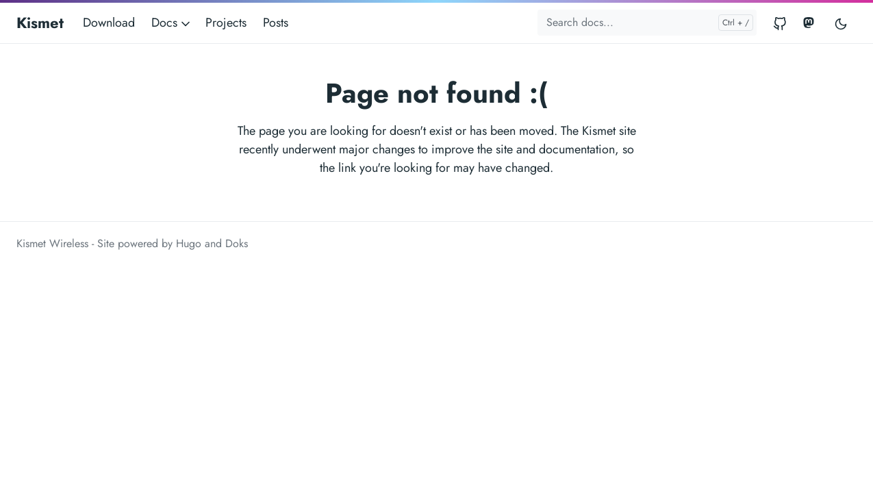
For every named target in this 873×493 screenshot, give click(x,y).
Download (109, 22)
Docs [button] (171, 22)
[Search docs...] (647, 23)
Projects (225, 22)
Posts (275, 22)
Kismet (40, 23)
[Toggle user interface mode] (841, 23)
